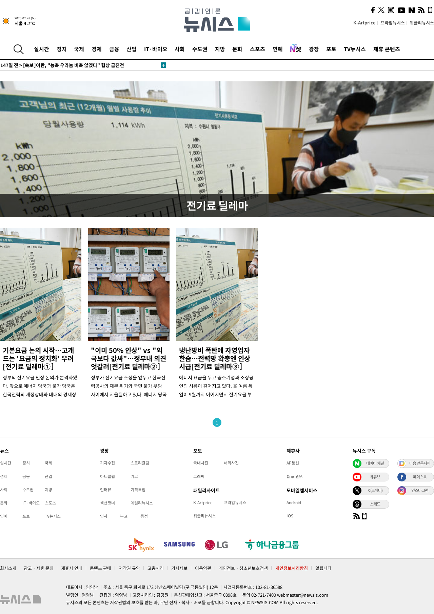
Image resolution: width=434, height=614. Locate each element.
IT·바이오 (155, 49)
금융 (114, 49)
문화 (237, 49)
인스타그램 (419, 490)
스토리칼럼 (140, 463)
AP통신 (293, 463)
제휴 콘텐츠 (386, 49)
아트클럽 (107, 476)
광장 (314, 49)
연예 (278, 49)
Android (294, 502)
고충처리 (155, 568)
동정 (144, 516)
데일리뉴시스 (142, 503)
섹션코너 (107, 503)
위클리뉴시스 (422, 22)
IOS (290, 516)
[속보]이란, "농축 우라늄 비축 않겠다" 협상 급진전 (62, 65)
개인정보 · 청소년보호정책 (243, 568)
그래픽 (198, 476)
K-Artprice (364, 22)
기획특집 (138, 490)
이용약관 (203, 568)
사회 (180, 49)
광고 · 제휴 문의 (39, 568)
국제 (79, 49)
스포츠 (257, 49)
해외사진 (231, 463)
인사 (103, 516)
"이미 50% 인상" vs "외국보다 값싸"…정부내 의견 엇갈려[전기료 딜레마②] (128, 358)
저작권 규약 (129, 568)
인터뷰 (105, 490)
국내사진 (200, 463)
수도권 (200, 49)
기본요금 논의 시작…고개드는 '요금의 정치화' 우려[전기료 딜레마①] (38, 358)
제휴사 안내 (71, 568)
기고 (134, 476)
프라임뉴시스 (392, 22)
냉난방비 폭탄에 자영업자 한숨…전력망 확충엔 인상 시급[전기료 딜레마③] (214, 358)
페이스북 (420, 477)
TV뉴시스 (355, 49)
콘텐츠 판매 (100, 568)
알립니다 (323, 568)
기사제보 (179, 568)
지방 (220, 49)
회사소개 (8, 568)
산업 (131, 49)
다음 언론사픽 (419, 463)
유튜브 (375, 477)
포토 (331, 49)
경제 (97, 49)
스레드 (375, 504)
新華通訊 (295, 476)
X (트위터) (375, 490)
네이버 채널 (375, 463)
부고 (123, 516)
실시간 (41, 49)
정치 (62, 49)
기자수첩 (107, 463)
